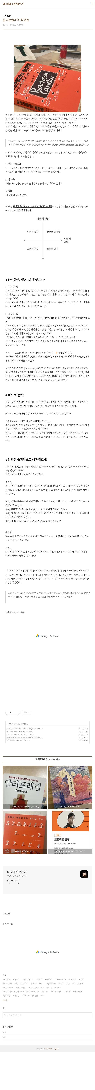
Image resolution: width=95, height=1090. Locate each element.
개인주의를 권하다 (54, 1025)
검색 (89, 1052)
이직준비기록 (56, 1029)
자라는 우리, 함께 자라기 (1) (17, 778)
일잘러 (39, 1017)
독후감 (16, 1033)
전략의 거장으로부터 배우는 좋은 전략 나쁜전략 (21, 1029)
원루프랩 (7, 1033)
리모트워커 (78, 1029)
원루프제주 (21, 1025)
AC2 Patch (8, 1025)
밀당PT (49, 1017)
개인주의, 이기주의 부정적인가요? (19, 769)
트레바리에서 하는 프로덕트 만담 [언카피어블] (23, 775)
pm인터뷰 (52, 1021)
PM (68, 1021)
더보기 (5, 1038)
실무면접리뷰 (79, 1021)
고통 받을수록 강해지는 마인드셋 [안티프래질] (23, 766)
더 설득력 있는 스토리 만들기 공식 (19, 772)
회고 (61, 1021)
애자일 (67, 1029)
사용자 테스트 (28, 1017)
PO (43, 1033)
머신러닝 (7, 1017)
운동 (81, 1017)
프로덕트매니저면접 (30, 1033)
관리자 (57, 1086)
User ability (61, 1017)
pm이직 (24, 1021)
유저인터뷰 (8, 1021)
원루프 (33, 1021)
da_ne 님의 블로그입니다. (17, 913)
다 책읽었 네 (11, 761)
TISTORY (48, 1086)
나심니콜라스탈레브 (36, 1025)
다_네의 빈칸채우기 (13, 4)
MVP (42, 1021)
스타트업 (73, 1017)
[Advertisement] (47, 61)
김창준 (45, 1029)
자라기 (16, 1017)
